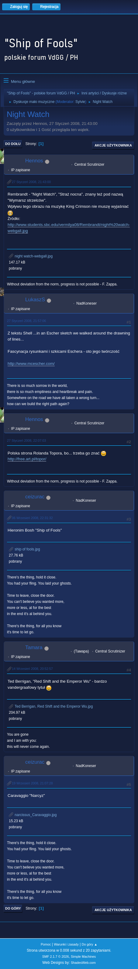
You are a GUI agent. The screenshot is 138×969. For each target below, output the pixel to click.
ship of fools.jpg (24, 549)
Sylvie (80, 102)
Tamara (34, 647)
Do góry (13, 908)
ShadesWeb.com (83, 962)
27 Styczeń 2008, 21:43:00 (31, 182)
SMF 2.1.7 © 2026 (55, 956)
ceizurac (34, 497)
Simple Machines (83, 956)
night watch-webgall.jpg (31, 256)
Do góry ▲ (89, 944)
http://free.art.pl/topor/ (27, 459)
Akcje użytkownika (113, 145)
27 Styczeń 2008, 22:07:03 (26, 440)
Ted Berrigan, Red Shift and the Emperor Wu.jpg (51, 706)
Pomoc (46, 944)
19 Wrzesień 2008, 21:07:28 (32, 783)
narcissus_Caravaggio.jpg (33, 815)
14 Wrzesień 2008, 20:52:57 (32, 668)
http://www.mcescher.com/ (31, 363)
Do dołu (13, 144)
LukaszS (35, 299)
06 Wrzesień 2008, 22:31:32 (32, 518)
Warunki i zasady (66, 944)
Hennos (34, 161)
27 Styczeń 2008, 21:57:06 (26, 321)
